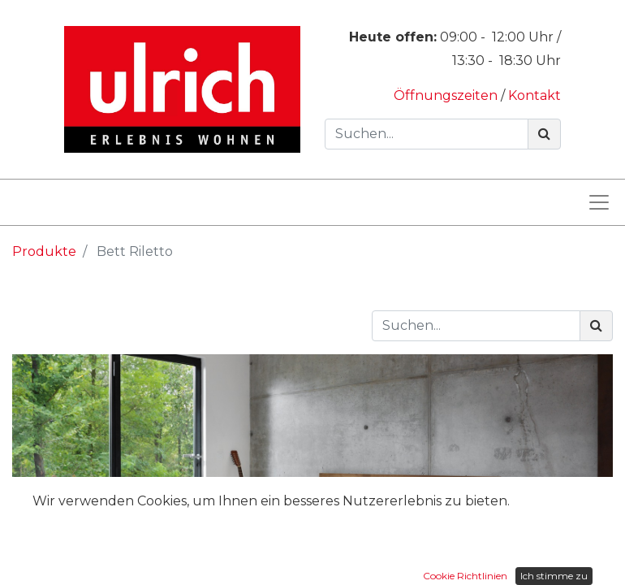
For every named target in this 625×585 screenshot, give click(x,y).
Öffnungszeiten (447, 95)
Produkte (44, 251)
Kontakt (534, 95)
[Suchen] (544, 134)
